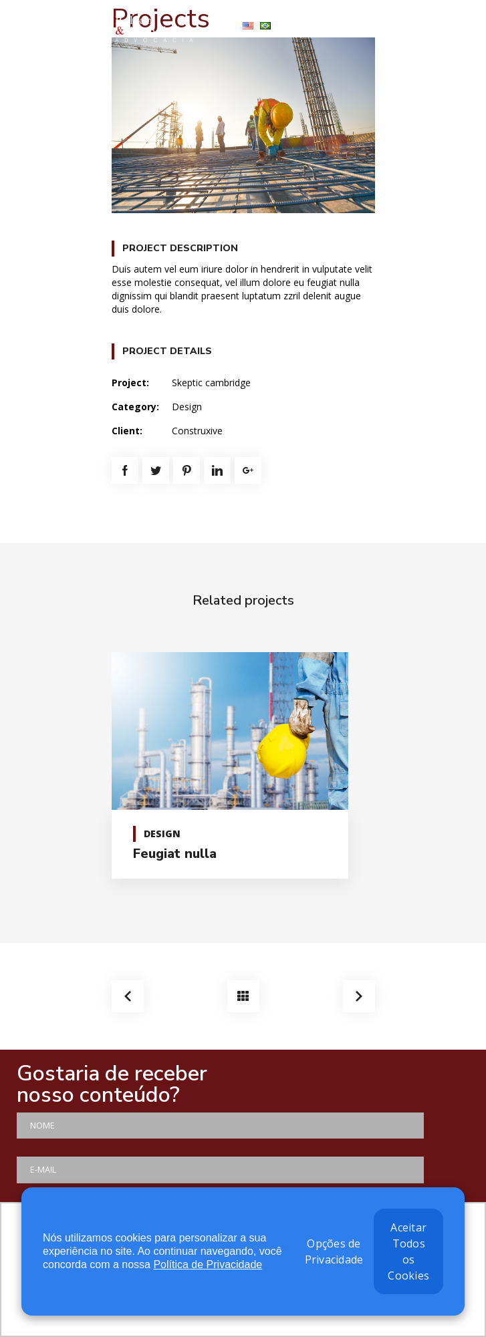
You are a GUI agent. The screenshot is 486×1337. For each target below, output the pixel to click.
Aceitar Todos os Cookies (408, 1251)
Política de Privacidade (207, 1264)
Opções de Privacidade (334, 1251)
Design (187, 406)
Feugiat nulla (175, 854)
